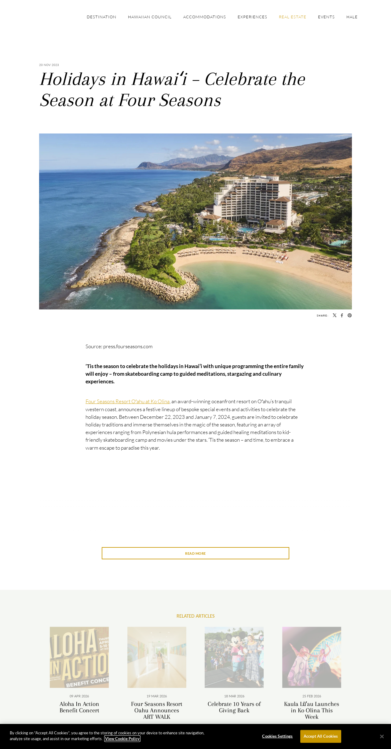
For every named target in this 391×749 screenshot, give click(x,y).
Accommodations (204, 16)
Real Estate (292, 16)
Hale (352, 16)
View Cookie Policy (122, 740)
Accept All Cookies (321, 738)
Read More (195, 553)
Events (326, 16)
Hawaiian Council (150, 16)
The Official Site (49, 14)
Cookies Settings (277, 738)
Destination (101, 16)
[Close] (382, 738)
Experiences (252, 16)
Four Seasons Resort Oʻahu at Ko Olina (128, 401)
